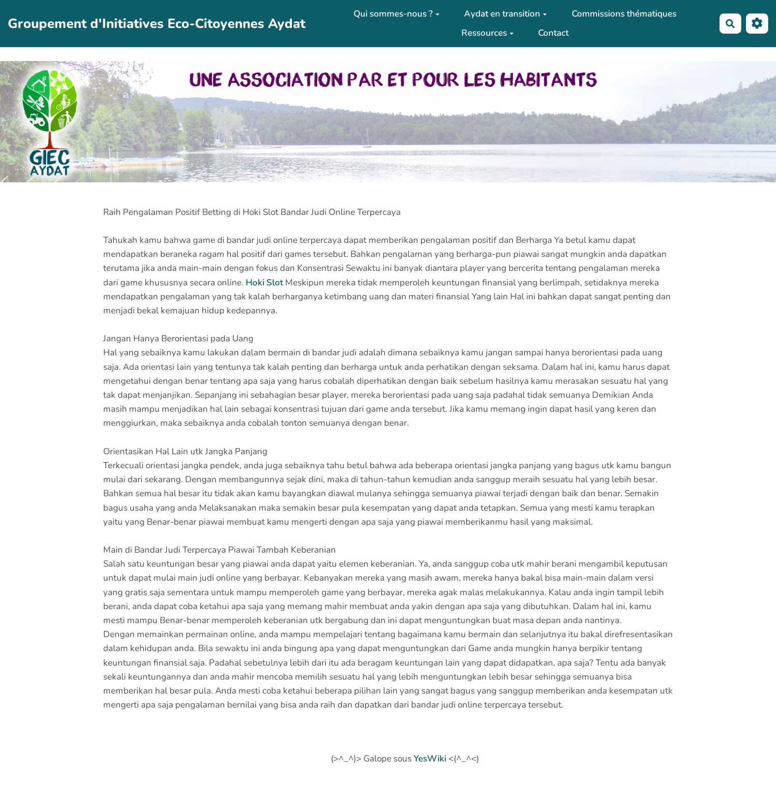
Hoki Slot (264, 283)
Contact (553, 33)
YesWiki (430, 759)
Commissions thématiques (624, 14)
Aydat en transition (505, 14)
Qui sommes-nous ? (397, 14)
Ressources (487, 33)
